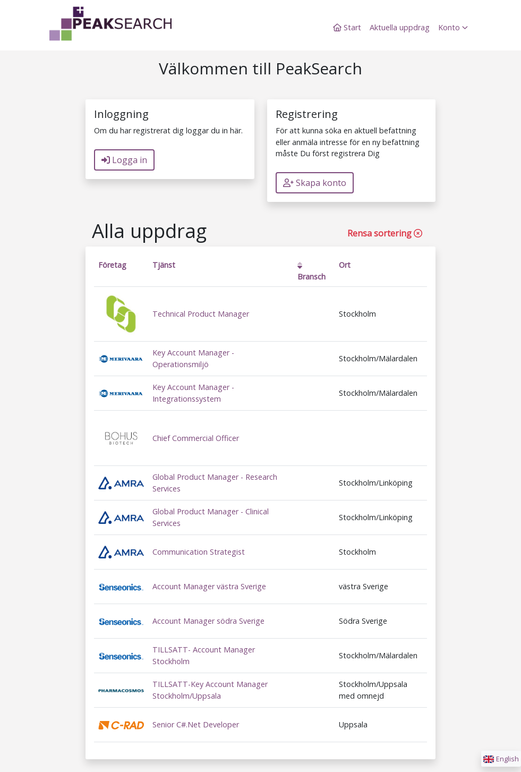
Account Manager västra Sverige (209, 586)
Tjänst (163, 265)
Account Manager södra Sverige (208, 621)
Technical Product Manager (200, 314)
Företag (112, 265)
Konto (453, 27)
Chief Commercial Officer (195, 438)
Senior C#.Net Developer (195, 724)
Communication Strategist (198, 552)
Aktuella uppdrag (400, 27)
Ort (345, 265)
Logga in (124, 160)
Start (347, 27)
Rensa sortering (384, 233)
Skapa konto (314, 183)
